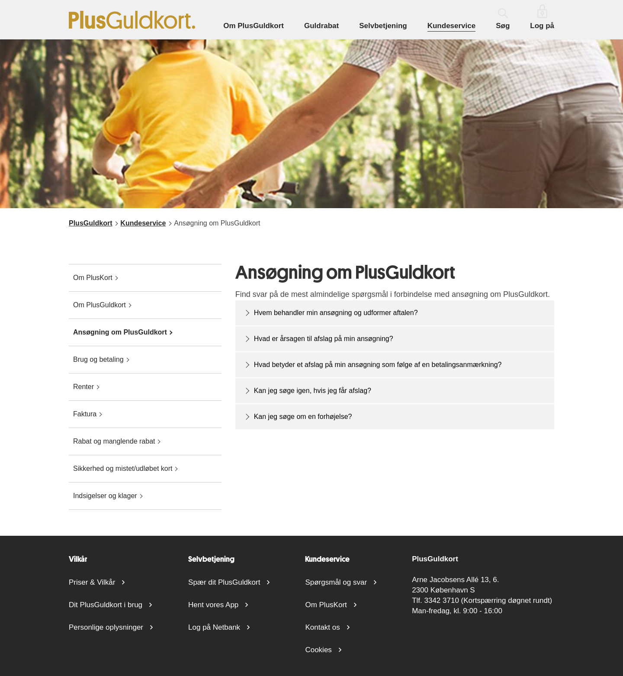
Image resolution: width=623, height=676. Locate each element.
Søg (503, 19)
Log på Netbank (214, 627)
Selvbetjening (383, 26)
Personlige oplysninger (106, 627)
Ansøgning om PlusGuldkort (217, 223)
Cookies (318, 650)
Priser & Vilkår (92, 582)
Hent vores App (213, 605)
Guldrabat (321, 26)
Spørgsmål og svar (336, 582)
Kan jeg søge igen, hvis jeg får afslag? (312, 390)
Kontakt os (322, 627)
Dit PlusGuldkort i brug (105, 605)
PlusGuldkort (90, 223)
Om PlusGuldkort (253, 26)
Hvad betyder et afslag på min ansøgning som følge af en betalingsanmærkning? (378, 364)
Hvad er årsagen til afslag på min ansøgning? (323, 338)
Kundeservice (451, 26)
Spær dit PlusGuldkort (224, 582)
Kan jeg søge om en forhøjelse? (303, 416)
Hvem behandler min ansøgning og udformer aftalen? (336, 312)
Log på (542, 17)
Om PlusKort (326, 605)
